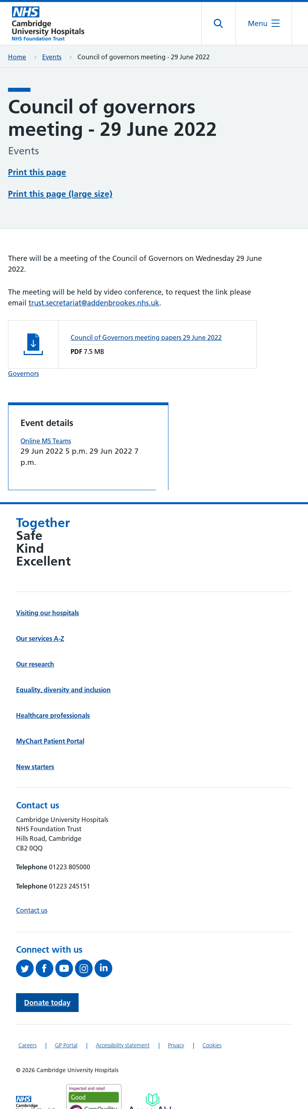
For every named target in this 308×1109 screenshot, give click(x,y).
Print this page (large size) (60, 194)
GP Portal (66, 1045)
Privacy (176, 1045)
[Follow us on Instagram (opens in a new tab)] (85, 968)
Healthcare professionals (53, 715)
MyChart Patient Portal (50, 741)
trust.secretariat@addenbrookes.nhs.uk (93, 302)
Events (51, 57)
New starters (35, 767)
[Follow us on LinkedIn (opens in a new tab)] (104, 968)
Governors (23, 374)
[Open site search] (219, 23)
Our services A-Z (40, 638)
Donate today (47, 1002)
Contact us (31, 910)
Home (17, 57)
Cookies (212, 1045)
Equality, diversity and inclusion (63, 690)
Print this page (37, 172)
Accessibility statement (123, 1045)
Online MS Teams (45, 441)
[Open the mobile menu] (264, 23)
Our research (35, 664)
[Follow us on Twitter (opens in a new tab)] (26, 968)
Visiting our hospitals (47, 613)
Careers (27, 1045)
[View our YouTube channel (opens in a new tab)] (65, 968)
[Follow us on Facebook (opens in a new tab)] (45, 968)
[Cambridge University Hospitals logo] (48, 23)
